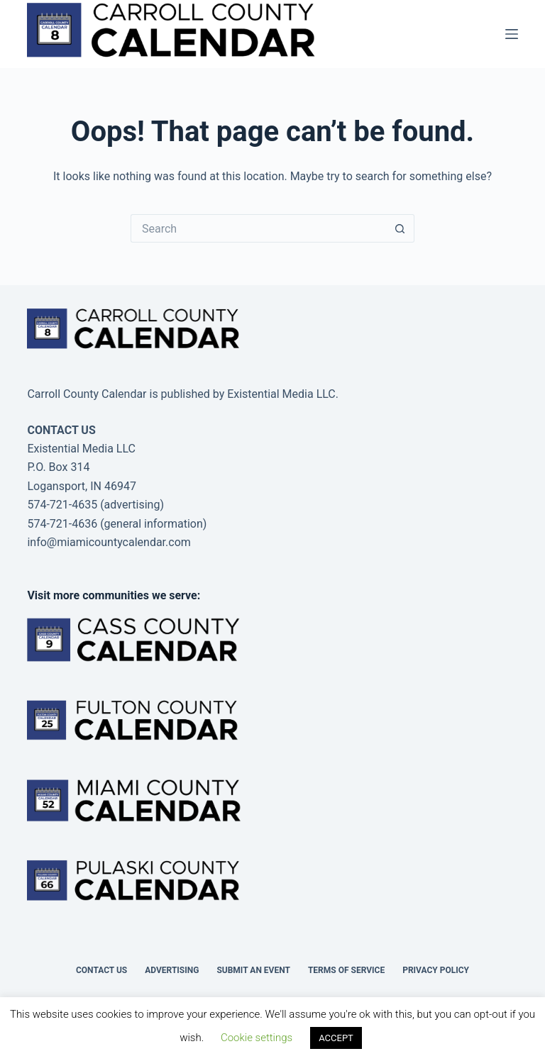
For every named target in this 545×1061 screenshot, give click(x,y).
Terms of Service (346, 970)
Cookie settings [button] (256, 1037)
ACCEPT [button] (336, 1038)
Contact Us (101, 970)
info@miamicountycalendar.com (108, 542)
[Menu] (511, 34)
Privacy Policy (435, 970)
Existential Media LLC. (282, 394)
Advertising (172, 970)
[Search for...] (258, 228)
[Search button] (400, 228)
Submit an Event (253, 970)
